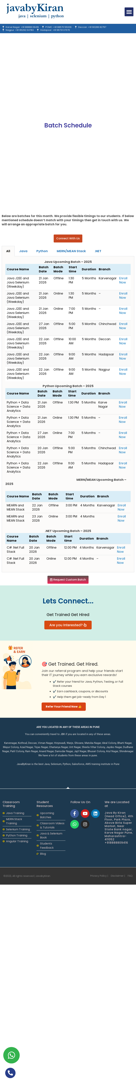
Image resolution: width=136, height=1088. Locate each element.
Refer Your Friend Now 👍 (64, 707)
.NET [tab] (98, 251)
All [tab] (8, 251)
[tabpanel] (68, 414)
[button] (129, 11)
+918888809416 (116, 843)
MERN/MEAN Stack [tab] (71, 251)
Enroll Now (123, 280)
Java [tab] (23, 251)
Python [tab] (42, 251)
